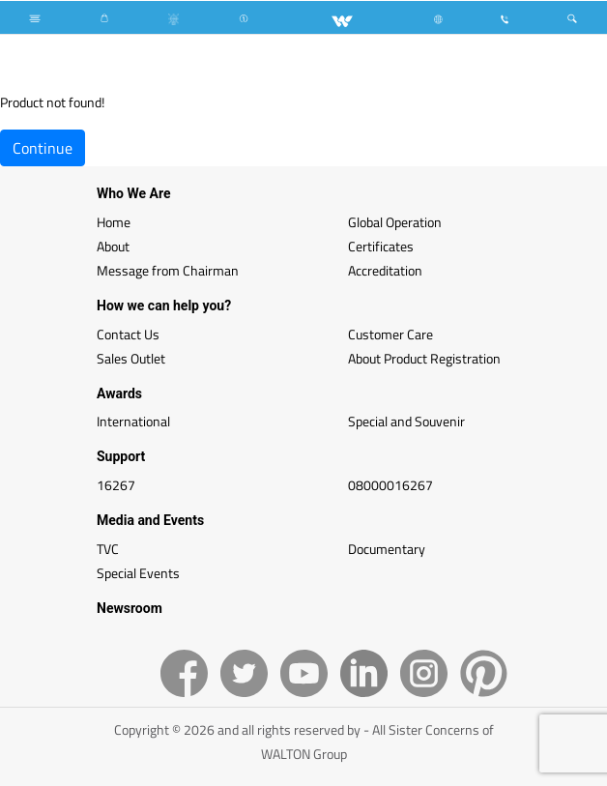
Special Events (138, 573)
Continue (42, 148)
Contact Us (128, 334)
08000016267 (390, 485)
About (113, 246)
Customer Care (390, 334)
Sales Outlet (131, 358)
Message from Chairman (168, 270)
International (133, 421)
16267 (116, 485)
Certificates (381, 246)
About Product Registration (424, 358)
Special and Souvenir (406, 421)
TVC (108, 549)
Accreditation (385, 270)
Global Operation (395, 222)
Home (113, 222)
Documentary (386, 549)
